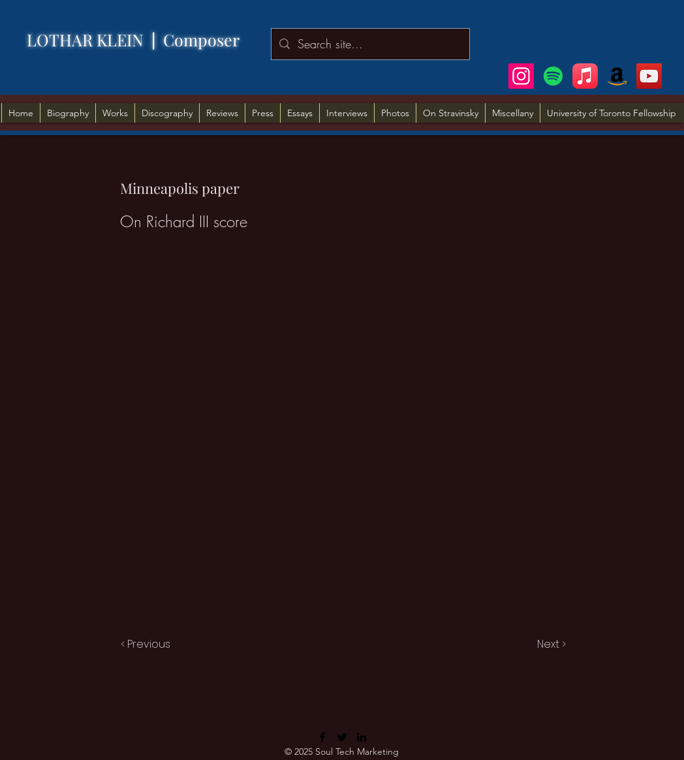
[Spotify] (553, 76)
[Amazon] (617, 76)
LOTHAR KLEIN (95, 39)
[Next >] (550, 644)
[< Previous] (147, 644)
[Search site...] (370, 44)
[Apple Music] (585, 76)
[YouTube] (649, 76)
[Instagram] (521, 76)
